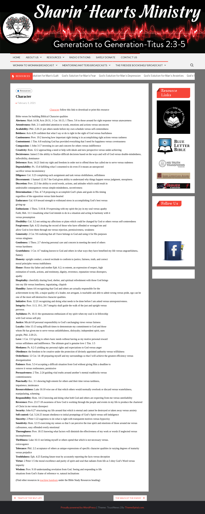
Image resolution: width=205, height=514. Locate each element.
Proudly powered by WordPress (78, 507)
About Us (32, 57)
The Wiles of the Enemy (128, 498)
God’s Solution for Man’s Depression (125, 75)
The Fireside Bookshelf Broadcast (139, 65)
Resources (54, 57)
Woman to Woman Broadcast (33, 65)
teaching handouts (49, 480)
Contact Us (129, 57)
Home (16, 57)
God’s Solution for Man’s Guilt (47, 75)
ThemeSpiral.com (134, 507)
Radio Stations (79, 57)
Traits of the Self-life (30, 498)
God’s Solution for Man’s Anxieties (169, 75)
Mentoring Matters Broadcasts (84, 65)
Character (54, 109)
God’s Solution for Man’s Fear (84, 75)
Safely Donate (105, 57)
